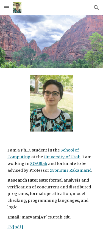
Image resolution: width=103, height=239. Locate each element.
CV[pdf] (15, 227)
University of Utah (62, 157)
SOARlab (38, 163)
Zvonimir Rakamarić (70, 170)
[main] (51, 188)
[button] (6, 7)
